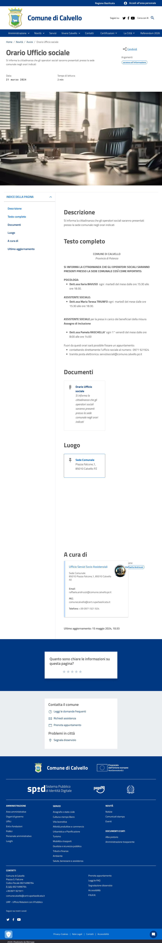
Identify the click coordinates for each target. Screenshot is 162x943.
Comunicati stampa (115, 816)
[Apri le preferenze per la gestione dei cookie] (8, 934)
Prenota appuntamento (100, 875)
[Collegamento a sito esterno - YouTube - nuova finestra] (133, 18)
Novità (19, 42)
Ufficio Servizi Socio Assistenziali (88, 567)
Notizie (109, 811)
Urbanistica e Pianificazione (66, 831)
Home (9, 42)
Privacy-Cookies (60, 934)
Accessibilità (94, 890)
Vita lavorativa (60, 821)
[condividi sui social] (130, 49)
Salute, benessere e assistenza (68, 861)
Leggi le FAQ (94, 880)
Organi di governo (14, 816)
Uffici (8, 821)
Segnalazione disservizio (100, 885)
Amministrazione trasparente (120, 842)
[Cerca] (152, 17)
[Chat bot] (153, 934)
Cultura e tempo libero (64, 817)
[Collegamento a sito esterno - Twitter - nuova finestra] (124, 18)
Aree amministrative (16, 811)
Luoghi (9, 841)
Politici (9, 831)
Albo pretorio (112, 837)
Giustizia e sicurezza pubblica (67, 846)
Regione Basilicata (105, 3)
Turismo (57, 836)
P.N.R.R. (92, 895)
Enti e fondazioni (14, 826)
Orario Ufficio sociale (47, 42)
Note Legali (77, 934)
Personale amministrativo (19, 836)
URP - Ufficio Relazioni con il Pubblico (24, 902)
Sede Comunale (85, 460)
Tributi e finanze (61, 851)
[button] (140, 3)
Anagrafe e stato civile (64, 812)
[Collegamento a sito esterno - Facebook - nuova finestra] (128, 18)
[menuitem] (89, 33)
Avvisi (30, 42)
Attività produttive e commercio (68, 826)
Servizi (57, 806)
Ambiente (58, 856)
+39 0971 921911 (14, 891)
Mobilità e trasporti (62, 841)
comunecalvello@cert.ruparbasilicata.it (25, 896)
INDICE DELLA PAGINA (20, 197)
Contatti (11, 870)
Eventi (109, 821)
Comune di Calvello (55, 17)
